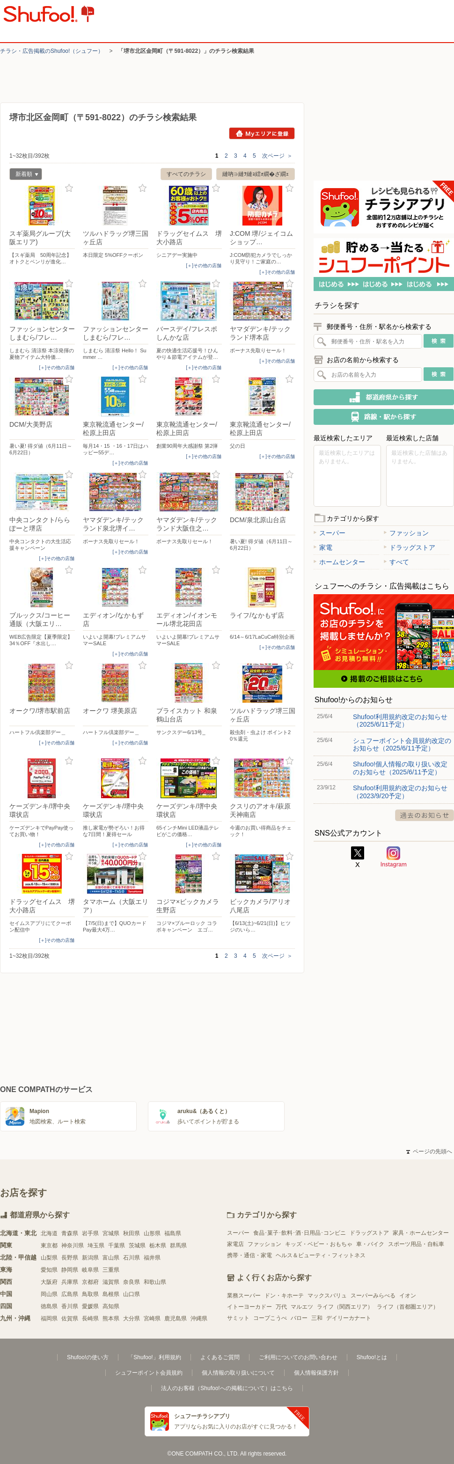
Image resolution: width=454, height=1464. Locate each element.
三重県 (111, 1270)
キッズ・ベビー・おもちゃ (318, 1244)
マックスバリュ (327, 1295)
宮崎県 (152, 1318)
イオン (407, 1295)
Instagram (394, 857)
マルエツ (302, 1307)
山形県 (152, 1233)
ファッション (406, 533)
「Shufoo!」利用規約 (154, 1357)
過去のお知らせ (424, 815)
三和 (316, 1318)
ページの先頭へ (429, 1151)
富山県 (111, 1257)
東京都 (49, 1245)
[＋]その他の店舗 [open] (203, 265)
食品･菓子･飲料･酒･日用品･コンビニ (299, 1233)
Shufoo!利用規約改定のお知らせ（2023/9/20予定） (400, 791)
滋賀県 (111, 1282)
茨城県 (137, 1245)
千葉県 (116, 1245)
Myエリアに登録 (262, 133)
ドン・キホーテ (284, 1295)
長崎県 (90, 1318)
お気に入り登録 (69, 188)
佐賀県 (69, 1318)
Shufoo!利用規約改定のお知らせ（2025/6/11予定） (400, 720)
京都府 (90, 1282)
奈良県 (131, 1282)
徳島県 (49, 1306)
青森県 (69, 1233)
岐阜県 (90, 1270)
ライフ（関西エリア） (345, 1307)
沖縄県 (198, 1318)
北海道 (49, 1233)
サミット (238, 1318)
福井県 (152, 1257)
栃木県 (157, 1245)
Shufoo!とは (372, 1357)
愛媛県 (90, 1306)
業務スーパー (244, 1295)
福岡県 (49, 1318)
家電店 (235, 1244)
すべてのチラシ (186, 174)
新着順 (23, 175)
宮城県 (111, 1233)
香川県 (69, 1306)
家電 (323, 547)
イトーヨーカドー (249, 1307)
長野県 (69, 1257)
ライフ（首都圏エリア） (408, 1307)
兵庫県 (69, 1282)
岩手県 (90, 1233)
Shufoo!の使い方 (88, 1357)
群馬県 (178, 1245)
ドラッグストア (409, 547)
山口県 (131, 1294)
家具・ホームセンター (421, 1233)
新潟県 (90, 1257)
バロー (299, 1318)
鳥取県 (90, 1294)
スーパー (329, 533)
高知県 (111, 1306)
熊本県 (111, 1318)
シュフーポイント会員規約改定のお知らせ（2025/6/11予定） (402, 744)
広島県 (69, 1294)
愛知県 (49, 1270)
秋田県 (131, 1233)
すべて (396, 562)
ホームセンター (339, 562)
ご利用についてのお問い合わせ (298, 1357)
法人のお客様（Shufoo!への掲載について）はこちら (227, 1388)
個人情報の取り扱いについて (238, 1372)
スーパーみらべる (373, 1295)
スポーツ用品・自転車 (416, 1244)
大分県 (131, 1318)
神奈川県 (72, 1245)
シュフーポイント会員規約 (149, 1372)
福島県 (172, 1233)
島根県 (111, 1294)
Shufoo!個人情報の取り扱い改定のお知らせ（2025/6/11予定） (400, 767)
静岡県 (69, 1270)
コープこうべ (270, 1318)
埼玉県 (96, 1245)
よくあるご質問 (220, 1357)
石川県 (131, 1257)
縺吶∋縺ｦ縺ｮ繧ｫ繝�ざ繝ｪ (255, 174)
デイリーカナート (348, 1318)
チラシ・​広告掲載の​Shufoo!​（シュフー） (51, 51)
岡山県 (49, 1294)
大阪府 (49, 1282)
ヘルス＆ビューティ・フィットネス (321, 1255)
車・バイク (370, 1244)
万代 (281, 1307)
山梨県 (49, 1257)
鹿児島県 (175, 1318)
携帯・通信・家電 (249, 1255)
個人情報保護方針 (316, 1372)
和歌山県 (155, 1282)
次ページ (277, 156)
